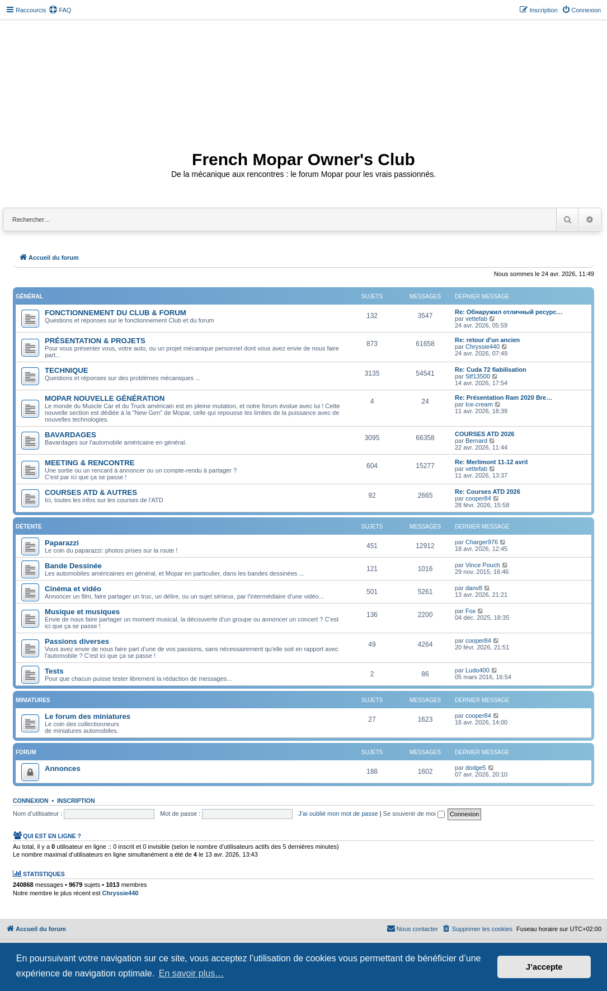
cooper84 (478, 498)
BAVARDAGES (70, 435)
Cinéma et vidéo (73, 589)
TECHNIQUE (66, 370)
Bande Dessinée (73, 566)
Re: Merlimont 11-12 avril (491, 462)
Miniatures (33, 700)
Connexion (31, 800)
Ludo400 (477, 670)
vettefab (476, 318)
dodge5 (475, 767)
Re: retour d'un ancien (487, 339)
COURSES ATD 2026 (484, 434)
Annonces (63, 768)
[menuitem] (60, 10)
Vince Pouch (482, 565)
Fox (470, 610)
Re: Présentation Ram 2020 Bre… (503, 397)
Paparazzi (62, 543)
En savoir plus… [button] (191, 973)
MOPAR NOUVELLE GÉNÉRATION (104, 398)
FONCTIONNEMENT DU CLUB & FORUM (115, 312)
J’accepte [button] (544, 966)
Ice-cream (479, 404)
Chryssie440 (482, 346)
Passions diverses (77, 641)
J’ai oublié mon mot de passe (338, 813)
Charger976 (481, 542)
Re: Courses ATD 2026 (487, 491)
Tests (54, 671)
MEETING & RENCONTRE (89, 463)
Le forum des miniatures (87, 716)
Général (29, 296)
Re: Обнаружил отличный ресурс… (509, 311)
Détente (29, 526)
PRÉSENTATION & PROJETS (95, 340)
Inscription (76, 800)
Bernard (476, 440)
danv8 (473, 588)
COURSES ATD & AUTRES (91, 492)
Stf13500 (477, 376)
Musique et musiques (82, 611)
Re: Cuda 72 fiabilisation (490, 369)
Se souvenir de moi (414, 813)
